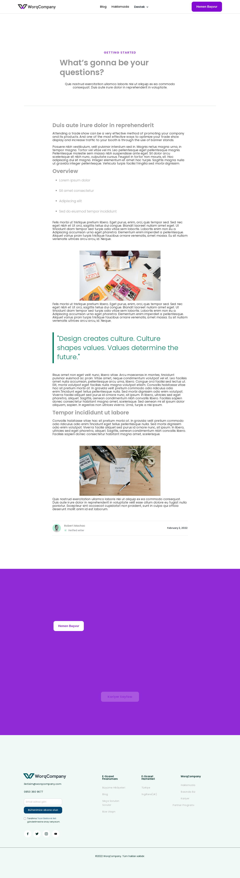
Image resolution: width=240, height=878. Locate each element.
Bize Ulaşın (109, 811)
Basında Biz (188, 791)
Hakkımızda (120, 7)
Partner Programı (183, 805)
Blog (103, 7)
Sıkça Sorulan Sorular (110, 803)
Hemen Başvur (206, 6)
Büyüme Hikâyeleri (113, 787)
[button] (140, 7)
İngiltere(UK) (149, 794)
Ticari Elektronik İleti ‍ (46, 818)
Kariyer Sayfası (120, 697)
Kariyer (185, 798)
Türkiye (146, 787)
